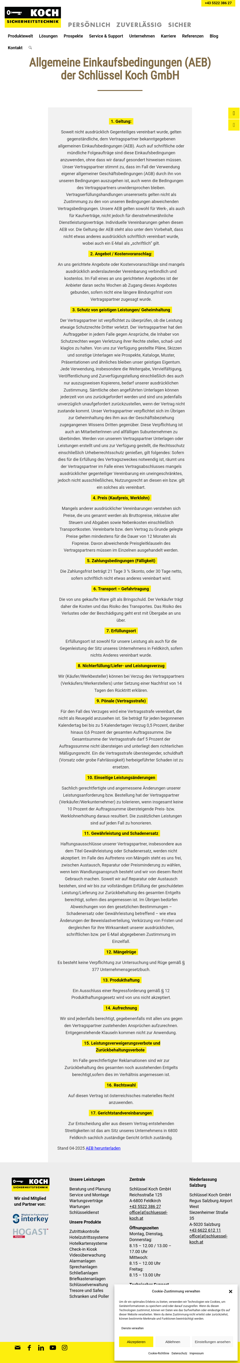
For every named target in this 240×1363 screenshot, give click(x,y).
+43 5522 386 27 (218, 3)
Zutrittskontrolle (84, 1231)
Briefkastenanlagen (87, 1278)
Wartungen (79, 1206)
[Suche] (30, 48)
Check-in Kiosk (83, 1249)
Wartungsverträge (86, 1200)
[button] (230, 1291)
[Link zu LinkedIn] (41, 1347)
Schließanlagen (83, 1272)
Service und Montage (89, 1194)
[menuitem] (20, 36)
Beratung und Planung (90, 1188)
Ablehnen (172, 1342)
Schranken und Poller (89, 1296)
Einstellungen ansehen (212, 1342)
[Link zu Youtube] (52, 1347)
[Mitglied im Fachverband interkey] (30, 1218)
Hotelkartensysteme (88, 1243)
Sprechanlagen (83, 1266)
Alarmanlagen (82, 1260)
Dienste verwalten (132, 1328)
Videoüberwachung (87, 1255)
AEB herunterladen (103, 1148)
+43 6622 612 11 (205, 1230)
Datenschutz (179, 1353)
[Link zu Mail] (17, 1347)
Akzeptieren (136, 1342)
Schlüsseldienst (84, 1212)
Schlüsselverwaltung (88, 1284)
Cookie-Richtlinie (158, 1353)
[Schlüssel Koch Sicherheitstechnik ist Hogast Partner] (30, 1233)
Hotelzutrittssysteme (89, 1237)
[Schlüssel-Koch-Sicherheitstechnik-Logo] (33, 18)
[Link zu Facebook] (29, 1347)
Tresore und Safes (86, 1290)
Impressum (197, 1353)
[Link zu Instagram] (64, 1347)
